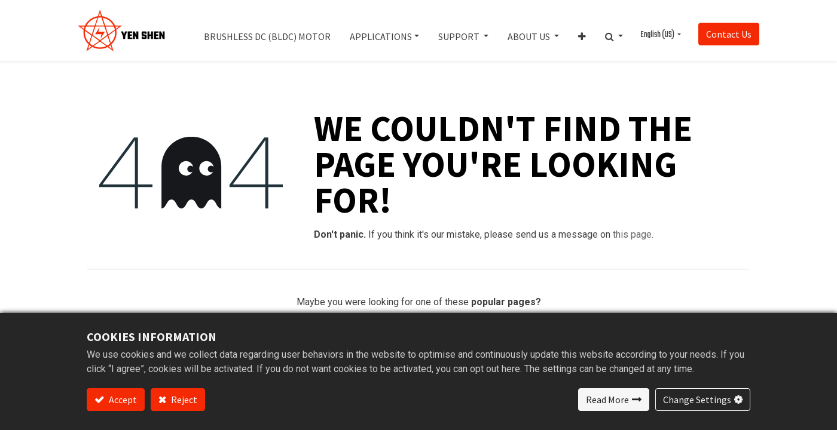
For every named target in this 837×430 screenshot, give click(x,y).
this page (632, 234)
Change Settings (697, 400)
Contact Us (729, 34)
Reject (183, 400)
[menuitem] (267, 30)
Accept (122, 400)
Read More (607, 400)
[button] (582, 30)
